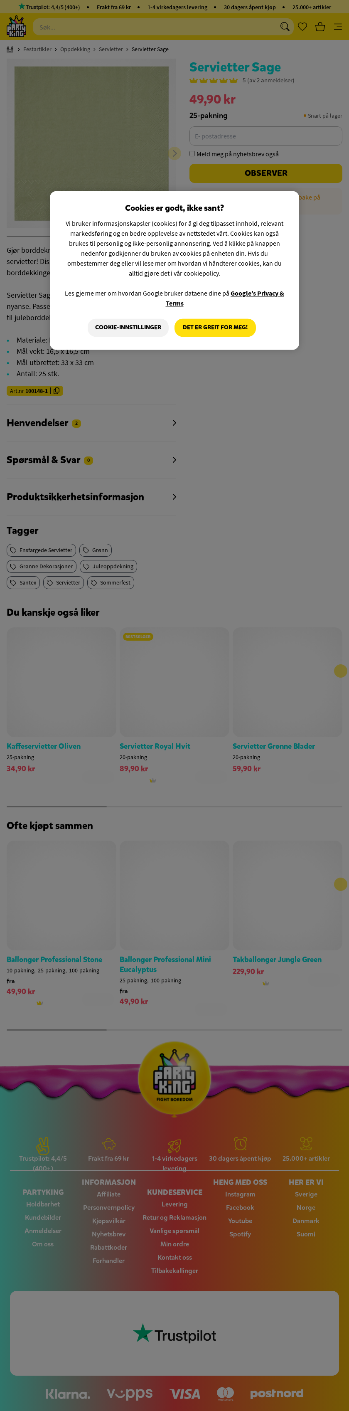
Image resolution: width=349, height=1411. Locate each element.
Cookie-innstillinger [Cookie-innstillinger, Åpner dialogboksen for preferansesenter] (128, 327)
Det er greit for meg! (215, 327)
